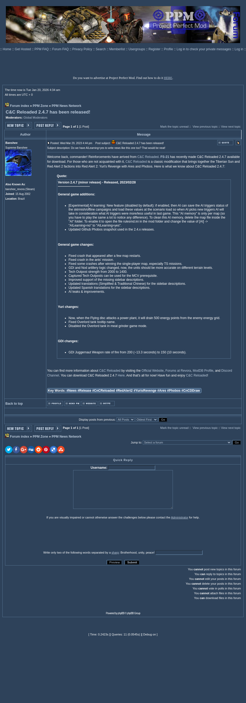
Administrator (179, 517)
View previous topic (205, 126)
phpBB (121, 613)
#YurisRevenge (145, 390)
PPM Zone (40, 106)
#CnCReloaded (103, 390)
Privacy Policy (82, 49)
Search (101, 49)
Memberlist (117, 49)
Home (7, 49)
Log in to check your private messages (204, 49)
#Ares (161, 390)
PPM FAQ (42, 49)
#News (71, 390)
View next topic (231, 126)
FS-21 (164, 157)
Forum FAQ (60, 49)
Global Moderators (35, 117)
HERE (168, 78)
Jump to (136, 442)
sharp (115, 552)
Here (121, 375)
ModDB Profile (203, 371)
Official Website (152, 371)
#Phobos (174, 390)
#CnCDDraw (190, 390)
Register (155, 49)
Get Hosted (23, 49)
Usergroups (137, 49)
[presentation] (46, 534)
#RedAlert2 (124, 390)
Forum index (19, 106)
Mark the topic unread (174, 126)
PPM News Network (66, 106)
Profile (169, 49)
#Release (84, 390)
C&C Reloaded (148, 157)
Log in (239, 49)
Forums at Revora (178, 371)
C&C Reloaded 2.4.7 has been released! (48, 112)
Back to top (14, 403)
